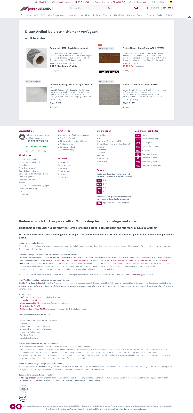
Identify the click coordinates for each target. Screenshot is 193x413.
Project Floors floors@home (116, 260)
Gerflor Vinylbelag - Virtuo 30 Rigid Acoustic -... (71, 85)
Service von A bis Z (66, 147)
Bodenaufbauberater (63, 2)
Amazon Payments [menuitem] (146, 161)
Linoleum (73, 346)
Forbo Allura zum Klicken (30, 300)
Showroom (100, 153)
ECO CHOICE (43, 2)
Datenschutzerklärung (28, 188)
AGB (20, 191)
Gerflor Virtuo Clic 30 (28, 297)
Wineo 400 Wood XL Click (30, 303)
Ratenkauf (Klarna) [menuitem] (146, 158)
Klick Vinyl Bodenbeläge (32, 283)
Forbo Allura (87, 260)
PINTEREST (63, 177)
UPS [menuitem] (101, 191)
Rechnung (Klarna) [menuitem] (146, 154)
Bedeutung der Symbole (29, 159)
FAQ (98, 138)
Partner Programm (26, 177)
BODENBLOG (64, 165)
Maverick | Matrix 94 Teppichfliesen (140, 84)
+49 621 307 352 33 (37, 141)
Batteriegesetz (102, 161)
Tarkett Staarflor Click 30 (30, 306)
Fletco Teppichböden (27, 378)
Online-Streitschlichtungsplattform (33, 174)
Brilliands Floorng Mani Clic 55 (32, 309)
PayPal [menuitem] (141, 135)
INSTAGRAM (64, 171)
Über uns (100, 155)
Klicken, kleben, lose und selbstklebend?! (113, 144)
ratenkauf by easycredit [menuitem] (148, 165)
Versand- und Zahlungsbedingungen (34, 185)
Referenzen (101, 150)
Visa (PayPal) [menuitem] (143, 142)
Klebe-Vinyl (51, 260)
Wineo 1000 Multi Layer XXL (92, 369)
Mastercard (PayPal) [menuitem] (146, 146)
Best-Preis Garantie (27, 180)
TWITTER (62, 168)
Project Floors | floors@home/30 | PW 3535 (143, 48)
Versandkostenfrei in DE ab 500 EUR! (110, 2)
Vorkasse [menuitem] (142, 150)
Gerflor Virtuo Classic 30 (71, 260)
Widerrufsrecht (102, 158)
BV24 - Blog (101, 135)
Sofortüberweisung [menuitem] (146, 139)
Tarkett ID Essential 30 (137, 260)
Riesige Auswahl (65, 144)
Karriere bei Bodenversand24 (108, 141)
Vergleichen (56, 70)
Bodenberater (24, 165)
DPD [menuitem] (101, 184)
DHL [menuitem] (101, 180)
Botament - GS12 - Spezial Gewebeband (69, 48)
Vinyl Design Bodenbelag (60, 257)
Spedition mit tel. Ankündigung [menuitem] (112, 203)
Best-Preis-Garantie (67, 138)
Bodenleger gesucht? (27, 168)
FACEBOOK (63, 162)
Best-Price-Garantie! (139, 2)
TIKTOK (62, 174)
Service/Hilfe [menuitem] (158, 2)
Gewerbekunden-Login (28, 171)
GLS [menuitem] (101, 188)
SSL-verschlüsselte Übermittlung (72, 141)
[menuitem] (41, 2)
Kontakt (22, 182)
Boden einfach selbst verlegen (31, 162)
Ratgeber (100, 147)
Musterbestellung (66, 150)
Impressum (23, 194)
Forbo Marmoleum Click (139, 349)
